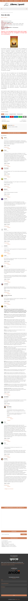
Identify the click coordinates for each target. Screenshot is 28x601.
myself (5, 198)
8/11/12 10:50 (6, 423)
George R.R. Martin (13, 114)
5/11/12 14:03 (6, 398)
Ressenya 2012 (5, 12)
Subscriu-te (16, 0)
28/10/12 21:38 (6, 169)
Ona (5, 422)
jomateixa (6, 396)
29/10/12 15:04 (6, 247)
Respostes (7, 147)
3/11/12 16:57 (6, 296)
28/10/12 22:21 (6, 200)
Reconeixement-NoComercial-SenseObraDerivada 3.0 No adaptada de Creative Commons (12, 564)
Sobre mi (6, 0)
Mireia (5, 137)
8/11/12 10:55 (6, 444)
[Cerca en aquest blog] (10, 534)
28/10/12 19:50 (6, 151)
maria (5, 178)
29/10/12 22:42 (6, 267)
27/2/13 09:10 (6, 460)
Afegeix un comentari (9, 488)
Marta (5, 229)
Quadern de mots (8, 295)
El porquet (6, 168)
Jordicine (6, 283)
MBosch (5, 189)
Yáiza (5, 150)
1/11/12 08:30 (6, 285)
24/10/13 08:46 (9, 408)
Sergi (3, 17)
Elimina (8, 145)
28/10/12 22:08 (6, 190)
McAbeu (5, 458)
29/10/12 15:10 (6, 256)
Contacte (11, 0)
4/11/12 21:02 (6, 307)
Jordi (5, 255)
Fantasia (6, 114)
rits (4, 266)
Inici (3, 0)
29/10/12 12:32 (6, 230)
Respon (5, 145)
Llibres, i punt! (17, 599)
